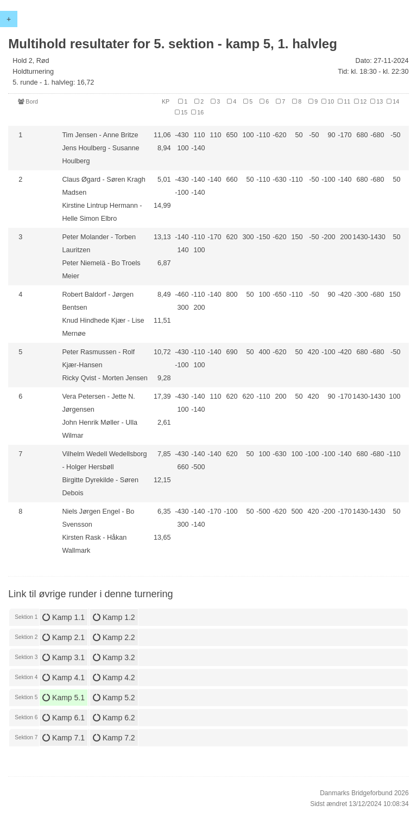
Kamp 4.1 (63, 677)
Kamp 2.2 (114, 637)
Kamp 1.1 (63, 617)
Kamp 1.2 (114, 617)
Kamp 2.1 (63, 637)
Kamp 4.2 (114, 677)
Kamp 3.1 (63, 657)
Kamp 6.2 (114, 717)
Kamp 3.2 (114, 657)
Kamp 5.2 (114, 697)
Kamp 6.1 (63, 717)
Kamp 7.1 (63, 737)
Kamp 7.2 (114, 737)
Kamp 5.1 (63, 697)
